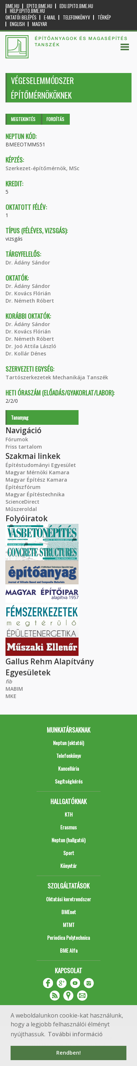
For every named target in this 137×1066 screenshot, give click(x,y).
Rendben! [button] (68, 1052)
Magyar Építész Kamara (36, 479)
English (17, 24)
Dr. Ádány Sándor (27, 262)
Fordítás (55, 119)
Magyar (39, 24)
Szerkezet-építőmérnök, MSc (42, 168)
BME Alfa (68, 950)
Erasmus (68, 827)
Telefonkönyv (76, 17)
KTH (69, 814)
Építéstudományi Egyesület (40, 464)
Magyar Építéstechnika (35, 494)
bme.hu (12, 6)
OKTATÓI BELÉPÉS (21, 17)
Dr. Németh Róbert (29, 300)
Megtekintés (23, 119)
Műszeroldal (21, 508)
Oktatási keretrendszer (68, 899)
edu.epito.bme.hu (76, 6)
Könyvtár (68, 865)
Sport (68, 853)
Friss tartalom (23, 446)
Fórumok (16, 439)
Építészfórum (23, 486)
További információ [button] (75, 1034)
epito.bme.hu (39, 6)
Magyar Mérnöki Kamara (37, 472)
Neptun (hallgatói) (68, 840)
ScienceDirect (22, 501)
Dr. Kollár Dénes (25, 353)
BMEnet (68, 912)
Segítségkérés (69, 781)
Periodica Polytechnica (68, 937)
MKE (10, 696)
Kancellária (68, 768)
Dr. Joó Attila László (30, 346)
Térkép (104, 17)
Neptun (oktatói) (68, 742)
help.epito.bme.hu (27, 10)
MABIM (14, 688)
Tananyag (19, 417)
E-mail (50, 17)
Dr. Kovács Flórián (28, 293)
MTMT (69, 924)
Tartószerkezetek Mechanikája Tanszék (56, 377)
